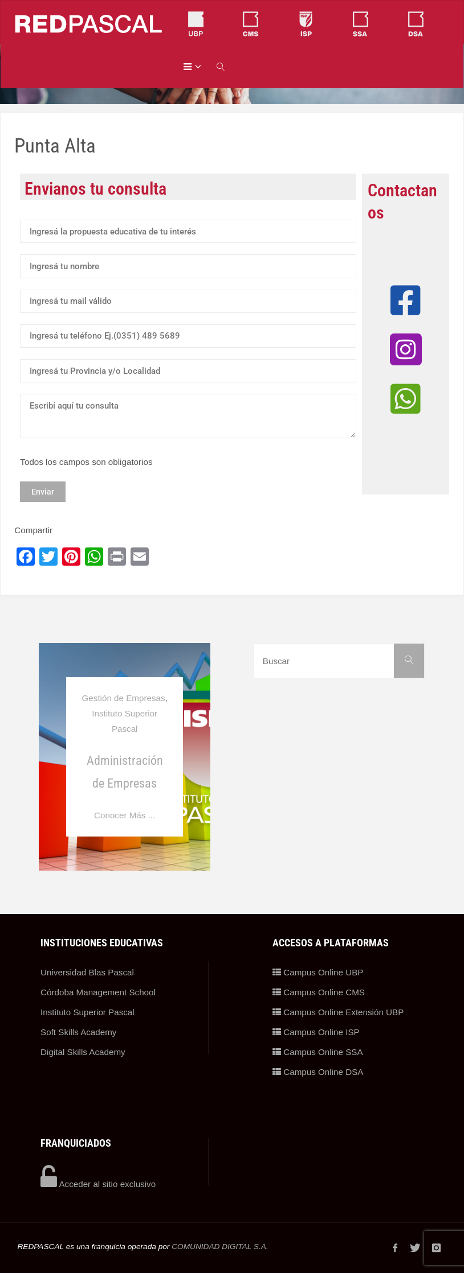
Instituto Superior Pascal (87, 1012)
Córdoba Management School (98, 992)
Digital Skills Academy (82, 1052)
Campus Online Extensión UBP (338, 1012)
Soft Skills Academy (78, 1032)
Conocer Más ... (124, 815)
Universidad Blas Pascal (87, 972)
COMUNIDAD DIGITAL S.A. (220, 1246)
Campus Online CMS (318, 992)
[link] (221, 66)
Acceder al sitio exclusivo (98, 1184)
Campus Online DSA (317, 1072)
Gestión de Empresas (123, 698)
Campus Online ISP (316, 1032)
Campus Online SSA (317, 1052)
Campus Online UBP (317, 972)
